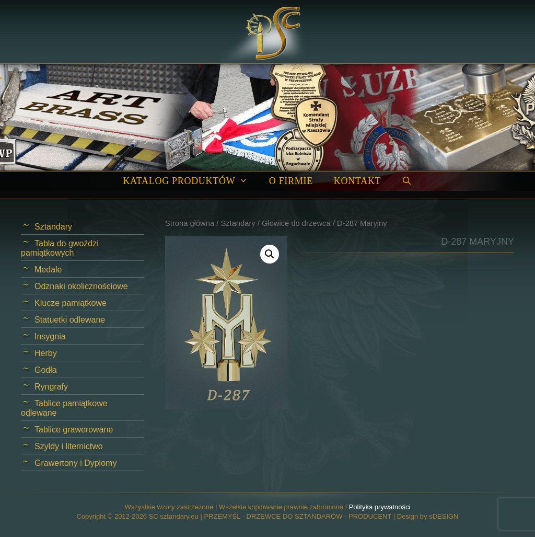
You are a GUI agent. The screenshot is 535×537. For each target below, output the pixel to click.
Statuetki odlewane (69, 319)
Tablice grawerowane (73, 429)
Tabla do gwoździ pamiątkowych (60, 248)
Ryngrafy (51, 386)
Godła (45, 369)
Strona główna (189, 223)
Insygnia (50, 336)
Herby (45, 353)
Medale (48, 269)
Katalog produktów (190, 181)
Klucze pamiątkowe (70, 303)
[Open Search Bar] (406, 181)
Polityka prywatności (380, 507)
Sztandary (237, 223)
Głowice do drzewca (296, 223)
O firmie (291, 181)
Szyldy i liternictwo (68, 446)
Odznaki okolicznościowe (81, 286)
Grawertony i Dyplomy (75, 463)
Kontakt (357, 181)
